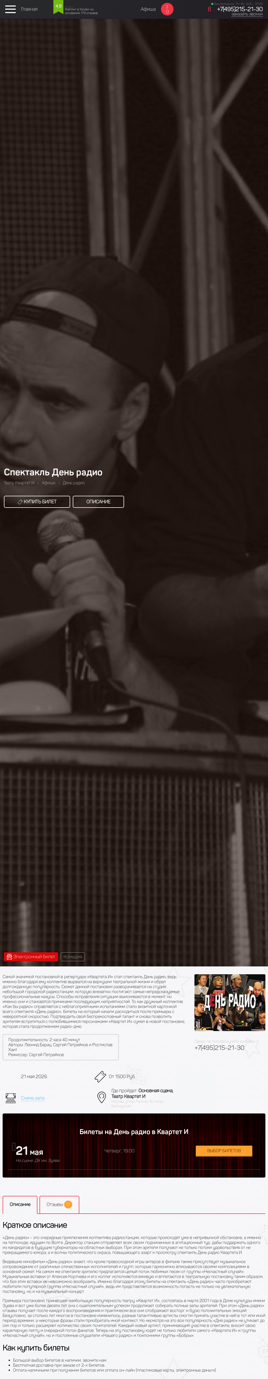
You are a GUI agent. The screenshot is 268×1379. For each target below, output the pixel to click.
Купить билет (37, 502)
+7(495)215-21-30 (240, 9)
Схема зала (32, 1098)
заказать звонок (247, 14)
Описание (98, 502)
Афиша (148, 9)
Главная (29, 9)
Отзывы (59, 1204)
